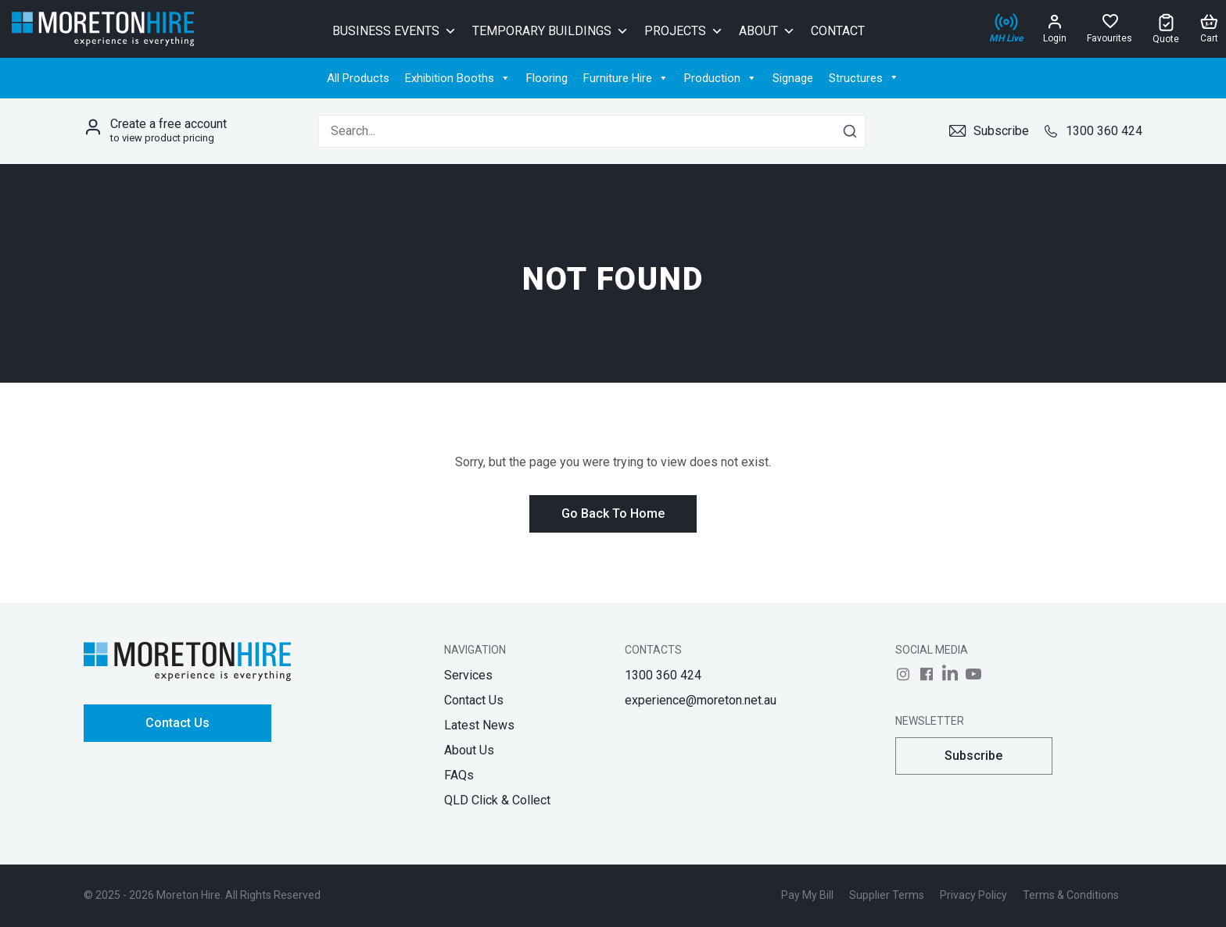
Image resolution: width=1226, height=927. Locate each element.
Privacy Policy (973, 895)
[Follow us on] (903, 674)
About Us (469, 750)
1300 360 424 (1093, 130)
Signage (793, 78)
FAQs (459, 775)
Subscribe (989, 130)
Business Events (394, 30)
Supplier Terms (886, 895)
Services (468, 675)
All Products (358, 78)
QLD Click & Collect (497, 800)
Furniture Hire (626, 78)
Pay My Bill (807, 895)
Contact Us (177, 722)
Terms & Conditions (1071, 895)
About (767, 30)
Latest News (479, 725)
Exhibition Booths (458, 78)
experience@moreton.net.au (700, 700)
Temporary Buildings (550, 30)
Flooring (547, 78)
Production (720, 78)
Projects (683, 30)
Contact (838, 30)
